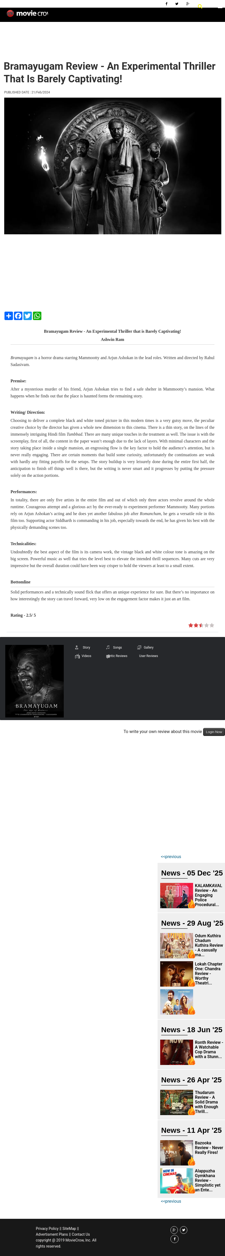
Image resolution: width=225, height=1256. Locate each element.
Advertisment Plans (52, 1234)
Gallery (149, 647)
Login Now (214, 732)
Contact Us (81, 1234)
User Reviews (148, 656)
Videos (86, 656)
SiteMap (69, 1228)
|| (60, 1228)
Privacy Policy (47, 1228)
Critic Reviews (118, 656)
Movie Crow (27, 15)
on (190, 626)
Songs (117, 647)
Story (86, 647)
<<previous (171, 856)
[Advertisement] (98, 37)
